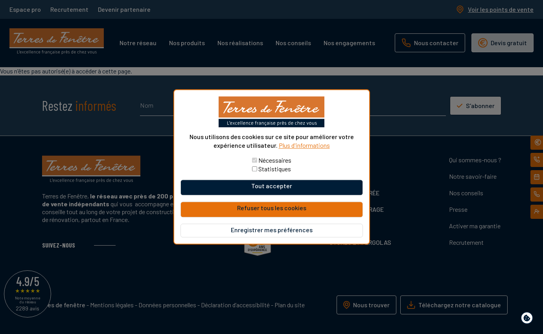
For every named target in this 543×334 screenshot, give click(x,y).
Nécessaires (274, 160)
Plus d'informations (304, 145)
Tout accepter (271, 186)
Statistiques (274, 169)
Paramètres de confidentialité (528, 319)
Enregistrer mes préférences (272, 230)
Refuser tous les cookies (271, 208)
